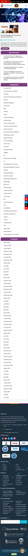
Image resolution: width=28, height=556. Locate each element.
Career (22, 1)
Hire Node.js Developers (8, 508)
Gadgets (6, 152)
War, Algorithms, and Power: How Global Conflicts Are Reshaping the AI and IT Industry (14, 78)
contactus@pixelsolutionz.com (11, 432)
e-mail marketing (8, 141)
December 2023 (8, 321)
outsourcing (7, 196)
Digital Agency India (9, 135)
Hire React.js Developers (8, 510)
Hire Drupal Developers (21, 504)
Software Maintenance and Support (21, 476)
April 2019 (6, 377)
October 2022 (7, 362)
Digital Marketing (8, 138)
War (5, 225)
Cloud (5, 114)
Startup (6, 217)
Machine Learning (8, 176)
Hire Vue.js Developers (21, 508)
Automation (7, 105)
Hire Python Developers (21, 506)
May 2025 (6, 272)
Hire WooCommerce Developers (20, 512)
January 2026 (7, 248)
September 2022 (8, 365)
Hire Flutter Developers (21, 515)
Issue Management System (11, 164)
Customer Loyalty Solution (10, 126)
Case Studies (19, 482)
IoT (4, 161)
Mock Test (6, 184)
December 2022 (8, 356)
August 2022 (7, 368)
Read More (5, 48)
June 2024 (6, 304)
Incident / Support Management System (8, 491)
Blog (17, 464)
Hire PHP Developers (7, 506)
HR (4, 155)
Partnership (18, 484)
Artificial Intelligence (9, 103)
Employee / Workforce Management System (8, 495)
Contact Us (18, 468)
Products (5, 468)
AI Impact (6, 94)
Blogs (18, 1)
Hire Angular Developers (21, 510)
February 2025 (7, 280)
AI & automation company (11, 91)
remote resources (8, 202)
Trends (5, 219)
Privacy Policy (5, 551)
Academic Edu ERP (20, 494)
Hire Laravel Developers (8, 501)
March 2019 (6, 380)
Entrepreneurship (8, 149)
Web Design (7, 228)
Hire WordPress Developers (6, 504)
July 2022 (6, 371)
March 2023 (7, 348)
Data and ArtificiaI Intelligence (11, 132)
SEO (5, 205)
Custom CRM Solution (9, 123)
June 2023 (6, 339)
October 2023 (7, 327)
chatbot (6, 111)
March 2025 (7, 277)
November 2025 (8, 254)
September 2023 (8, 330)
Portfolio (4, 469)
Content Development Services (8, 484)
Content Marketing (8, 117)
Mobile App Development (10, 179)
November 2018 (8, 389)
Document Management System (21, 491)
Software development (10, 214)
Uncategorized (7, 222)
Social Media (7, 208)
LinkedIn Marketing (8, 173)
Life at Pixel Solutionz (20, 469)
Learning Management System (12, 167)
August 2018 (7, 391)
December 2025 (8, 251)
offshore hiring (7, 187)
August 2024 (7, 298)
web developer (7, 231)
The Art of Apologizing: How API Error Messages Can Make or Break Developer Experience (14, 73)
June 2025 (6, 269)
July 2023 (6, 336)
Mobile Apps (7, 181)
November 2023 (8, 324)
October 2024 (7, 292)
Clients (13, 1)
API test (6, 100)
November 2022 (8, 359)
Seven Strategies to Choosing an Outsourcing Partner (11, 36)
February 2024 (7, 315)
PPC (5, 199)
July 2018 (6, 394)
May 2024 (6, 307)
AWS (5, 108)
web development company (11, 234)
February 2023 (7, 350)
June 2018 (6, 397)
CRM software (7, 120)
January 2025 (7, 283)
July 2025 (6, 266)
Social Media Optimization (10, 211)
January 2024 (7, 318)
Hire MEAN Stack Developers (6, 512)
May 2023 (6, 342)
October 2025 (7, 257)
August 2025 (7, 263)
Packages (18, 480)
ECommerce (7, 143)
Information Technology (10, 158)
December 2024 (8, 286)
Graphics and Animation (6, 481)
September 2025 (8, 260)
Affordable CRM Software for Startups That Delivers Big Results (13, 68)
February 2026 (7, 245)
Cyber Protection (8, 129)
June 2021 (6, 374)
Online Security (8, 193)
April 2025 (6, 274)
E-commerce (6, 479)
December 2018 (8, 386)
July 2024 (6, 301)
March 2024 (7, 313)
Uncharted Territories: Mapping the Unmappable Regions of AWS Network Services (13, 57)
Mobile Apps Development (6, 476)
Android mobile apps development (13, 97)
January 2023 (7, 353)
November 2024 (8, 289)
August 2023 (7, 333)
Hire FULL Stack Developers (19, 502)
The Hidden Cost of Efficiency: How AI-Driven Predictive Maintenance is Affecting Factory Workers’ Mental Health (14, 63)
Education (6, 146)
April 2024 (6, 310)
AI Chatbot (18, 479)
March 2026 (7, 242)
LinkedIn (6, 170)
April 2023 (6, 345)
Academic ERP (7, 88)
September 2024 (8, 295)
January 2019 (7, 383)
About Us (5, 466)
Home (4, 464)
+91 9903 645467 (8, 429)
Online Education (8, 190)
